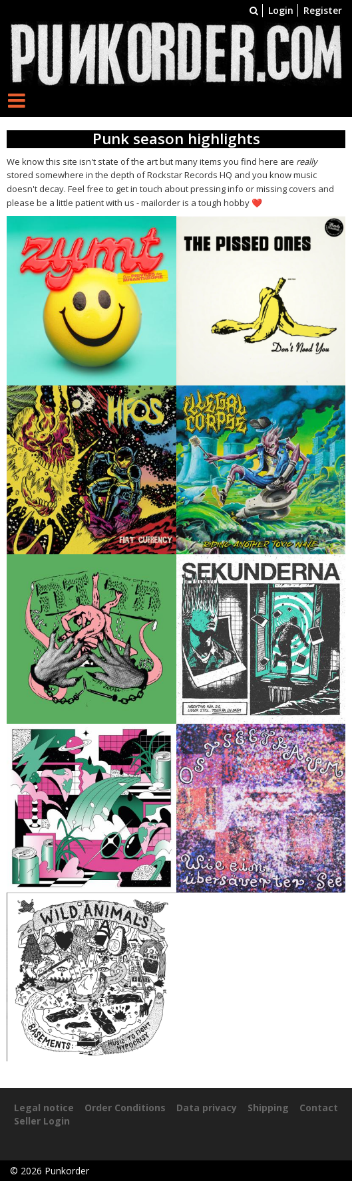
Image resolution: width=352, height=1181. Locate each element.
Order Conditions (125, 1107)
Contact (318, 1107)
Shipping (268, 1107)
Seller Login (42, 1121)
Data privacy (206, 1107)
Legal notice (44, 1107)
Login (280, 10)
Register (322, 10)
